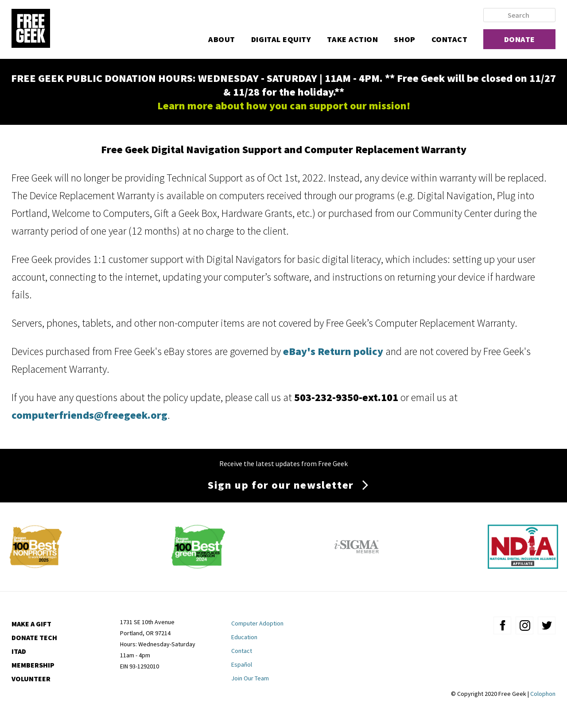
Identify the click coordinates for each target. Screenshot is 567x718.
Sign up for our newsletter (281, 485)
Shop (404, 39)
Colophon (542, 694)
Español (241, 664)
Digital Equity (281, 39)
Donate (519, 39)
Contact (449, 39)
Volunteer (31, 678)
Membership (33, 664)
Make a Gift (31, 623)
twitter (546, 625)
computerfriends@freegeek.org (89, 415)
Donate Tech (34, 637)
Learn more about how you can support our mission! (283, 105)
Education (244, 637)
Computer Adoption (257, 623)
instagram (524, 625)
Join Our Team (250, 678)
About (221, 39)
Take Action (352, 39)
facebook (502, 625)
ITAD (19, 651)
